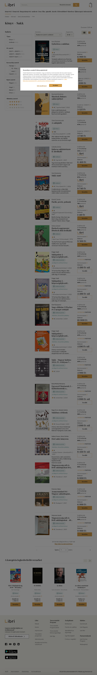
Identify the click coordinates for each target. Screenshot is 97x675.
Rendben (55, 85)
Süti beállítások (42, 85)
